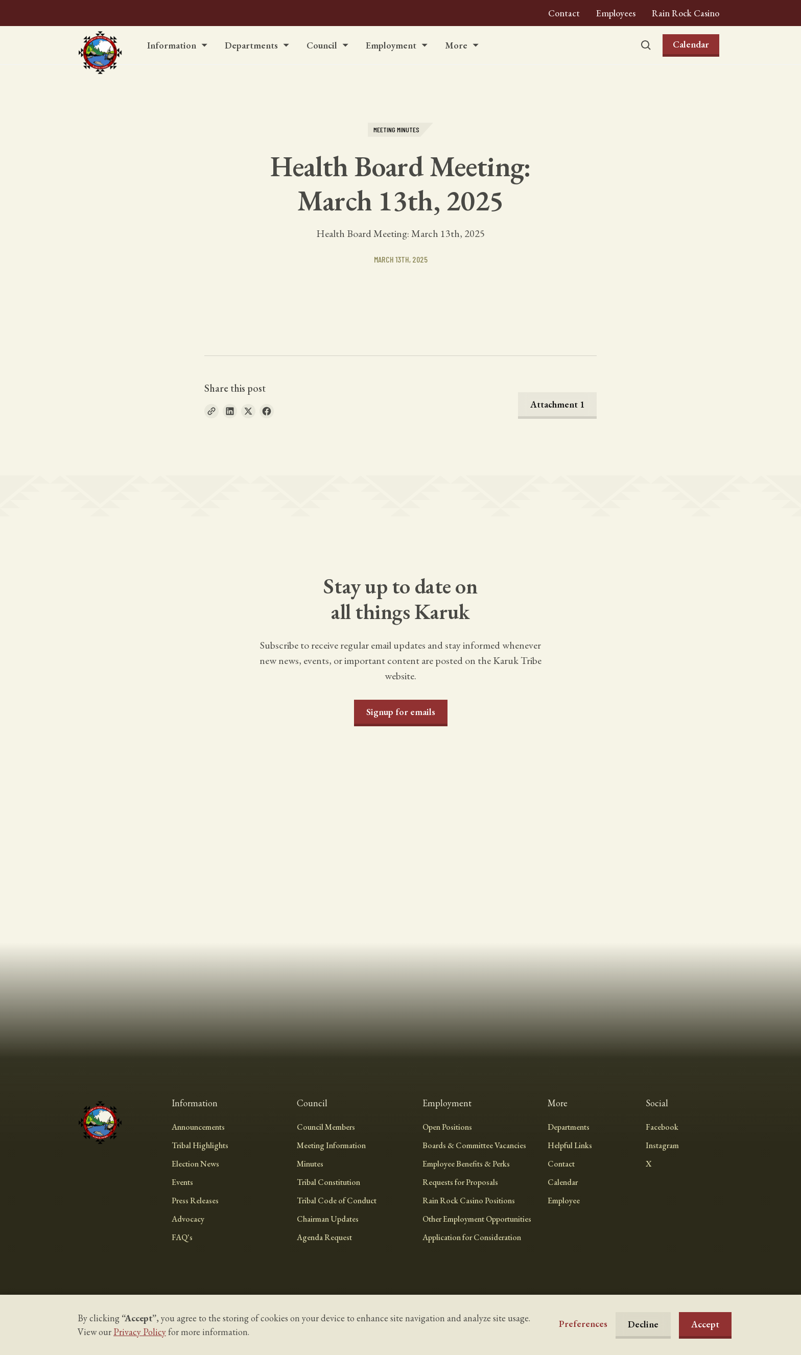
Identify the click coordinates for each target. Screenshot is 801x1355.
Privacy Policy (139, 1332)
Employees (615, 13)
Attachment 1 (557, 404)
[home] (100, 45)
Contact (564, 13)
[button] (178, 45)
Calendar (691, 44)
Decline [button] (643, 1324)
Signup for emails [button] (400, 712)
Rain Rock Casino (685, 13)
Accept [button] (705, 1324)
